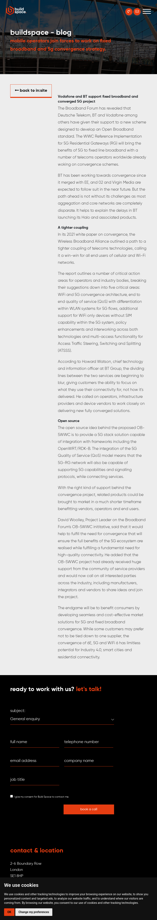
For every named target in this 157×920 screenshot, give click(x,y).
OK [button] (9, 912)
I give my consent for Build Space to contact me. (41, 797)
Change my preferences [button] (34, 912)
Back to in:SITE (31, 90)
